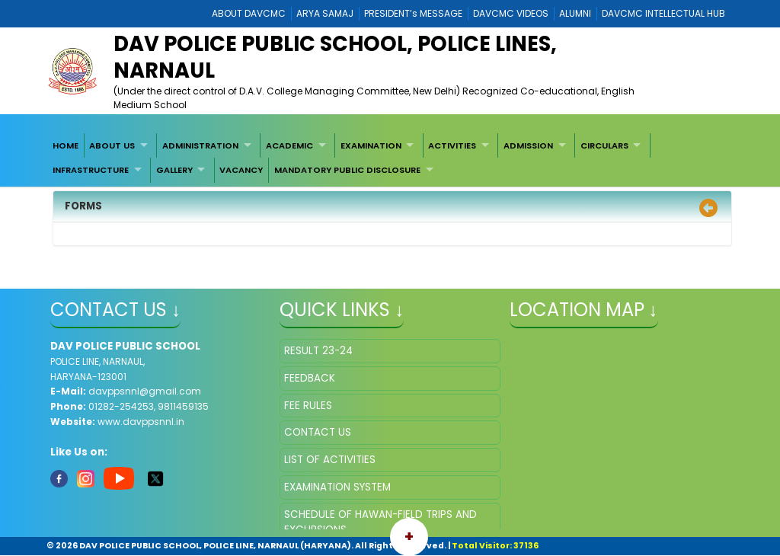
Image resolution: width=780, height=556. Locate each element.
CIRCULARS (604, 145)
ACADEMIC (289, 145)
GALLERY (174, 170)
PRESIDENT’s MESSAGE (413, 13)
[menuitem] (65, 145)
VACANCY (241, 170)
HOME (65, 145)
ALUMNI (575, 13)
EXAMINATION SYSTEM (337, 487)
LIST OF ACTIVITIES (330, 459)
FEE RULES (308, 405)
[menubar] (390, 158)
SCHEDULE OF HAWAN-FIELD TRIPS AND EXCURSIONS (380, 522)
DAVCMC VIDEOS (510, 13)
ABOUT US (112, 145)
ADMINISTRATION (200, 145)
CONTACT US (317, 432)
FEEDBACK (309, 378)
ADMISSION (528, 145)
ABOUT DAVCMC (249, 13)
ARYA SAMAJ (324, 13)
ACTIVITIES (452, 145)
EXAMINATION (370, 145)
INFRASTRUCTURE (91, 170)
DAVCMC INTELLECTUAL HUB (663, 13)
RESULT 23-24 (318, 351)
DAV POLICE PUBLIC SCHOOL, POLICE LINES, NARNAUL (335, 57)
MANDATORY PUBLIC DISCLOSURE (347, 170)
